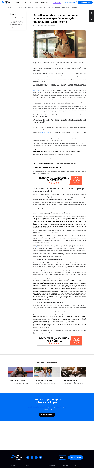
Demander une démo (75, 457)
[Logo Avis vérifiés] (6, 2)
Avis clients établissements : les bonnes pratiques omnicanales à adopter (16, 26)
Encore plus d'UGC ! (57, 2)
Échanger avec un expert (47, 414)
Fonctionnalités (17, 2)
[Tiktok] (32, 457)
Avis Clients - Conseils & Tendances (26, 7)
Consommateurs (45, 2)
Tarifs (30, 2)
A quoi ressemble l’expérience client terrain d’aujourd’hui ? (17, 18)
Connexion (72, 2)
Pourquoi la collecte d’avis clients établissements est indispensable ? (17, 22)
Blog (16, 7)
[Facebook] (40, 457)
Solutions (24, 2)
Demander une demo (85, 2)
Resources (12, 7)
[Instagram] (27, 457)
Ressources (36, 2)
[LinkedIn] (36, 457)
